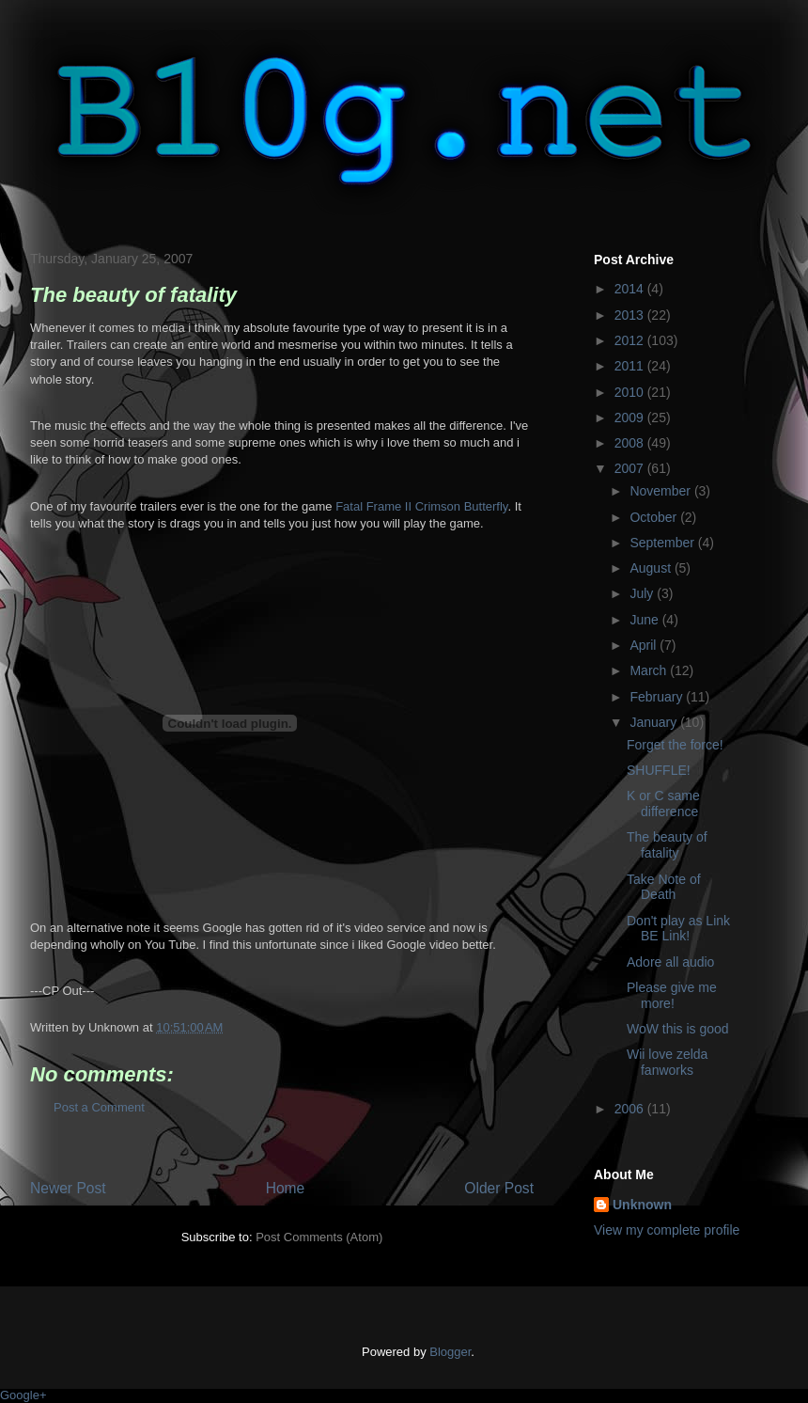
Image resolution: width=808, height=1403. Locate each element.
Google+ (23, 1395)
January (654, 722)
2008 (630, 442)
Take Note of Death (664, 887)
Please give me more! (672, 995)
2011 (630, 365)
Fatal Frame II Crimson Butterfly (421, 506)
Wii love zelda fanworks (667, 1062)
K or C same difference (663, 803)
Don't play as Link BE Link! (678, 928)
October (654, 517)
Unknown (642, 1204)
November (661, 490)
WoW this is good (678, 1028)
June (645, 619)
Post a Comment (99, 1107)
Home (285, 1188)
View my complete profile (666, 1229)
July (643, 593)
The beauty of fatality (667, 844)
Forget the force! (675, 744)
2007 (630, 468)
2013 (630, 315)
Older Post (499, 1188)
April (644, 645)
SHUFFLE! (659, 770)
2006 (630, 1108)
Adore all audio (670, 961)
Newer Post (68, 1188)
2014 (630, 288)
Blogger (450, 1352)
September (663, 542)
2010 (630, 392)
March (649, 670)
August (651, 567)
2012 (630, 340)
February (657, 696)
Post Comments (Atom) (319, 1237)
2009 (630, 417)
